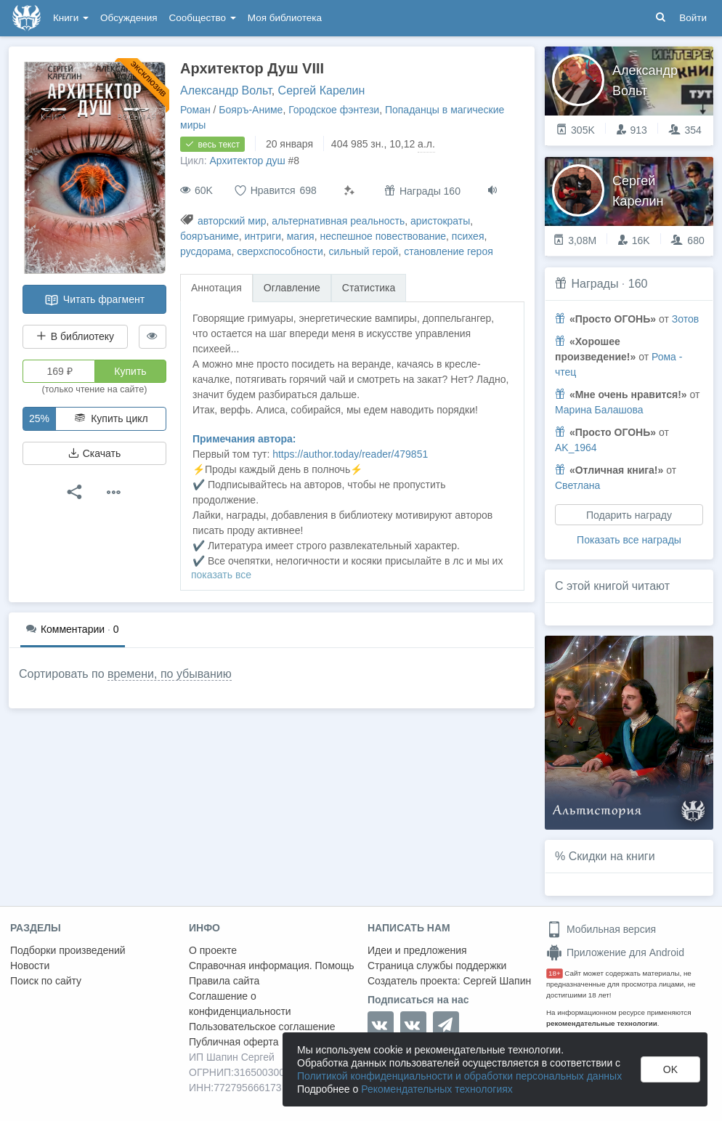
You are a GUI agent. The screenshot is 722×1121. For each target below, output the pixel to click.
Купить (130, 371)
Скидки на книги (612, 856)
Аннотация (216, 288)
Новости (29, 965)
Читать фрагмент (94, 300)
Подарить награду (629, 515)
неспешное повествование (383, 236)
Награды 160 (422, 191)
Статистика (369, 288)
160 (638, 284)
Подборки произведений (68, 950)
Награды (594, 284)
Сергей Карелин (321, 90)
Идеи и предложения (417, 950)
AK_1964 (576, 447)
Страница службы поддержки (437, 965)
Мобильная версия (601, 929)
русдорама (205, 251)
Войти (693, 17)
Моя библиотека (285, 17)
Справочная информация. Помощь (271, 965)
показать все (221, 574)
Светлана (577, 485)
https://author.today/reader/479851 (350, 454)
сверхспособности (280, 251)
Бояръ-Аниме (251, 110)
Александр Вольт (226, 90)
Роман (195, 110)
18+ (554, 973)
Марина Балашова (599, 410)
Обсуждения (128, 17)
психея (468, 236)
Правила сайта (224, 981)
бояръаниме (209, 236)
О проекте (213, 950)
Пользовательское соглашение (262, 1026)
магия (301, 236)
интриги (262, 236)
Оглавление (292, 288)
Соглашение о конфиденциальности (240, 1003)
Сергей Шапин (497, 981)
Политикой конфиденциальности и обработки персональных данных (459, 1076)
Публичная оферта (234, 1042)
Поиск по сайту (45, 981)
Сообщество (202, 17)
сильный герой (364, 251)
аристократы (440, 221)
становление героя (448, 251)
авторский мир (232, 221)
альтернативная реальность (338, 221)
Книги (71, 17)
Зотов (685, 319)
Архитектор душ (247, 160)
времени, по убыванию (170, 674)
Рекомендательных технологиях (437, 1089)
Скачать (94, 453)
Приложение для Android (615, 952)
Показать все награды (629, 540)
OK (670, 1069)
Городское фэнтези (333, 110)
